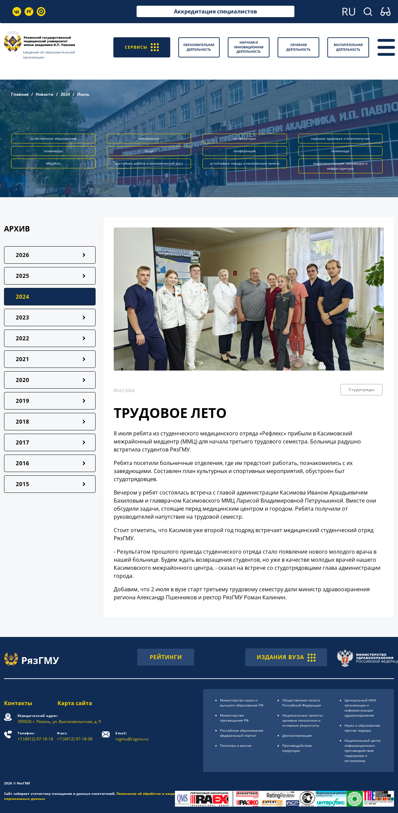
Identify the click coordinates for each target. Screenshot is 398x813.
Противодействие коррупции (297, 748)
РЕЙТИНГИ (166, 657)
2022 (22, 338)
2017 (22, 442)
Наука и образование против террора (362, 728)
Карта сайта (75, 703)
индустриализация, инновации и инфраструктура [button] (340, 166)
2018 (22, 421)
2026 (22, 255)
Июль (83, 94)
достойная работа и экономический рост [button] (149, 163)
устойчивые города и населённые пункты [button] (245, 163)
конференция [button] (244, 150)
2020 (22, 380)
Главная (20, 94)
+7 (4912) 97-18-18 (35, 736)
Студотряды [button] (361, 389)
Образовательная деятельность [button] (198, 47)
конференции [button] (244, 138)
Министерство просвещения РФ (234, 718)
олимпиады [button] (53, 150)
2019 (22, 400)
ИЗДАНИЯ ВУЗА (286, 657)
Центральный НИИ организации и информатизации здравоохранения (360, 708)
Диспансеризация (297, 735)
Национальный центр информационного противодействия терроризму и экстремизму (363, 750)
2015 (22, 484)
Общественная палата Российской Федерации (301, 703)
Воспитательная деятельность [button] (348, 47)
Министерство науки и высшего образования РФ (241, 703)
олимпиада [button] (340, 150)
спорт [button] (149, 150)
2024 (65, 94)
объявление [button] (149, 138)
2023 (22, 317)
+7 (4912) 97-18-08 (75, 736)
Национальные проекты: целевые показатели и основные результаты (303, 720)
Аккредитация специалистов (215, 11)
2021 (22, 359)
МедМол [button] (53, 163)
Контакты (18, 703)
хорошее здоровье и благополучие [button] (340, 138)
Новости (44, 94)
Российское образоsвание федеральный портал (241, 733)
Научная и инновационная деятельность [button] (248, 47)
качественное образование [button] (53, 138)
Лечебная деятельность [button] (298, 47)
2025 (22, 276)
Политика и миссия (236, 745)
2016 (22, 463)
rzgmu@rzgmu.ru (131, 736)
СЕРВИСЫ (142, 47)
